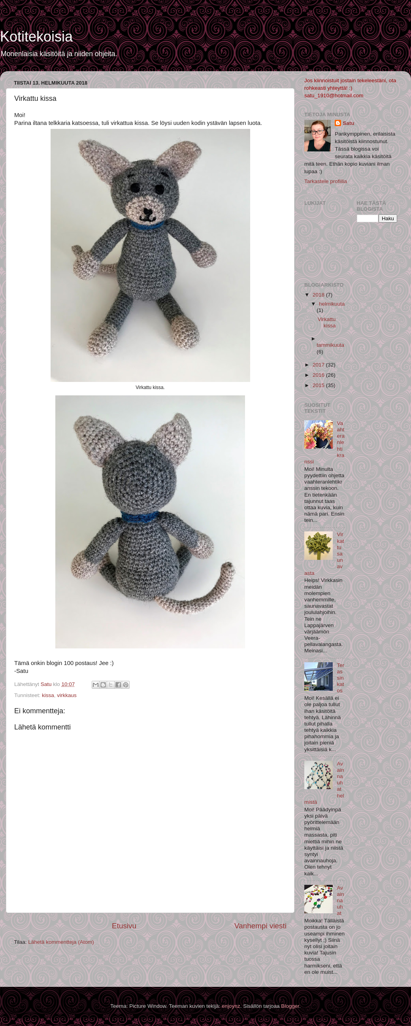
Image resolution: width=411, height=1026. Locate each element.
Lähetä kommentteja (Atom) (61, 942)
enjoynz (231, 1006)
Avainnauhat (340, 900)
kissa (48, 695)
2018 (319, 295)
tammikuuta (330, 345)
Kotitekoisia (36, 36)
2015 (319, 385)
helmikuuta (332, 304)
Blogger (290, 1006)
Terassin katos (340, 678)
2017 (319, 365)
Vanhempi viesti (260, 926)
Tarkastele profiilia (325, 181)
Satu (348, 123)
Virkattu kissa (327, 322)
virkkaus (67, 695)
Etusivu (124, 926)
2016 (319, 375)
